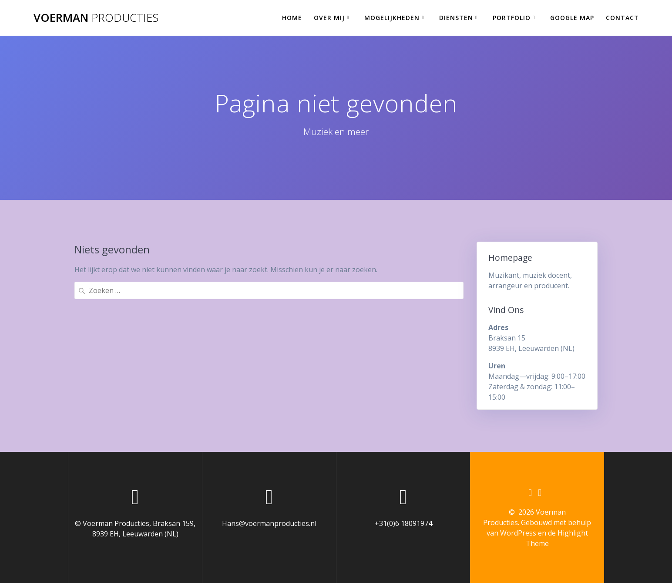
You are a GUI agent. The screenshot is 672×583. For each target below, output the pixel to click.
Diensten (456, 17)
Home (292, 17)
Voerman (96, 18)
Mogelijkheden (392, 17)
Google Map (572, 17)
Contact (622, 17)
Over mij (329, 17)
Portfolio (512, 17)
